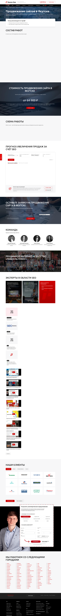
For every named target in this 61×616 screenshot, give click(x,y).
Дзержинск (19, 563)
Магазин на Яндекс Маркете (40, 609)
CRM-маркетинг (38, 613)
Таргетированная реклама (29, 610)
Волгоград (8, 582)
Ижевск (18, 570)
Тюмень (49, 567)
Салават (38, 573)
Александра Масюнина (24, 243)
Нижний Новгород (30, 576)
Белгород (8, 572)
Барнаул (8, 570)
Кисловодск (19, 580)
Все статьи (8, 453)
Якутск (49, 582)
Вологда (8, 586)
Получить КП (35, 541)
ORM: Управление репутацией (40, 611)
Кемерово (18, 579)
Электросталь (50, 579)
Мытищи (28, 569)
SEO (6, 601)
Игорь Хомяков (37, 243)
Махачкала (29, 566)
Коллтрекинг (28, 606)
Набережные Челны (30, 570)
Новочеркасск (29, 582)
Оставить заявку (48, 187)
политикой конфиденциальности (37, 544)
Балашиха (8, 569)
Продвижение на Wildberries (40, 606)
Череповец (49, 573)
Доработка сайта (18, 606)
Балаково (8, 567)
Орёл (38, 563)
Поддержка (18, 601)
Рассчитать (11, 159)
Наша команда (48, 608)
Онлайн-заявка (51, 2)
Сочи (38, 580)
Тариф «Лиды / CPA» (9, 606)
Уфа (48, 569)
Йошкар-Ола (19, 573)
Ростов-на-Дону (39, 570)
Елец (18, 566)
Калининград (19, 576)
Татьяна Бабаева (50, 243)
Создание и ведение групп (30, 614)
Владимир (8, 580)
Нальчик (28, 572)
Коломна (18, 582)
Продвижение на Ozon (39, 607)
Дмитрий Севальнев (11, 243)
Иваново (18, 569)
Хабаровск (49, 570)
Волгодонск (9, 583)
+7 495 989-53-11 (43, 1)
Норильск (28, 583)
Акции (47, 611)
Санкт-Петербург (40, 576)
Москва (28, 567)
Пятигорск (39, 569)
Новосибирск (29, 580)
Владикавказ (9, 579)
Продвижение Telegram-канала (29, 612)
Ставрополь (39, 582)
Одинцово (29, 586)
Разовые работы (8, 610)
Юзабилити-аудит (18, 607)
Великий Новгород (10, 576)
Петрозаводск (39, 567)
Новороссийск (29, 579)
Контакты (47, 612)
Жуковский (19, 567)
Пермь (38, 566)
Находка (28, 573)
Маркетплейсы (38, 601)
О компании (47, 603)
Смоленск (39, 579)
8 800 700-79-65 (43, 2)
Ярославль (49, 583)
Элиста (49, 580)
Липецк (28, 563)
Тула (48, 566)
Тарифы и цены (8, 603)
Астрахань (8, 566)
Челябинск (49, 572)
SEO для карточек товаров (39, 603)
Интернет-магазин (18, 613)
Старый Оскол (39, 583)
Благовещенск (9, 573)
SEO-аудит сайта (8, 609)
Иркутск (18, 572)
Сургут (38, 586)
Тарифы (17, 603)
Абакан (8, 563)
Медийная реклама (9, 615)
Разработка (17, 610)
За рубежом (8, 607)
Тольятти (49, 563)
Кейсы (47, 605)
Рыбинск (38, 572)
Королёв (18, 583)
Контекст (27, 601)
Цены (47, 601)
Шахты (49, 576)
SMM (26, 608)
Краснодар (18, 586)
